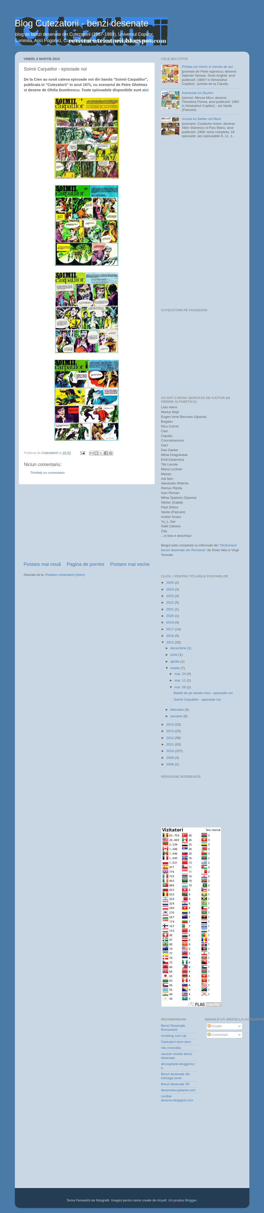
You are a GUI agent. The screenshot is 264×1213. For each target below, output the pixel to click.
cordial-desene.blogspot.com (177, 1098)
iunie (174, 655)
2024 (170, 589)
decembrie (178, 648)
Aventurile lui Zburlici (197, 93)
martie (175, 668)
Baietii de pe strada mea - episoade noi (202, 693)
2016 (170, 636)
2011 (170, 744)
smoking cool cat (174, 1036)
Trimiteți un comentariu (47, 473)
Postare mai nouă (42, 564)
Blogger (191, 1200)
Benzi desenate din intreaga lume (175, 1076)
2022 (170, 602)
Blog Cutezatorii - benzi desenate (82, 23)
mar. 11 (180, 680)
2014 (170, 724)
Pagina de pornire (85, 564)
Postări (215, 1026)
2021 (170, 609)
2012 (170, 738)
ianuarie (177, 716)
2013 (170, 731)
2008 (170, 764)
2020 (170, 616)
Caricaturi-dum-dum (176, 1042)
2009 (170, 758)
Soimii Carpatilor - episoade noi (197, 699)
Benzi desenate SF (175, 1084)
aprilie (175, 661)
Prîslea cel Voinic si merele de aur (207, 67)
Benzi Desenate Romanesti (173, 1028)
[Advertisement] (87, 522)
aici (145, 90)
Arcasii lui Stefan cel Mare (201, 119)
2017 (170, 629)
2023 (170, 596)
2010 (170, 751)
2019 (170, 622)
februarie (177, 709)
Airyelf (162, 1200)
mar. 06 (180, 687)
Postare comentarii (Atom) (65, 575)
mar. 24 (180, 674)
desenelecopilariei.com (178, 1090)
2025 (170, 582)
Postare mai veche (130, 564)
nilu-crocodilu (171, 1048)
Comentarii (218, 1035)
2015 (170, 642)
